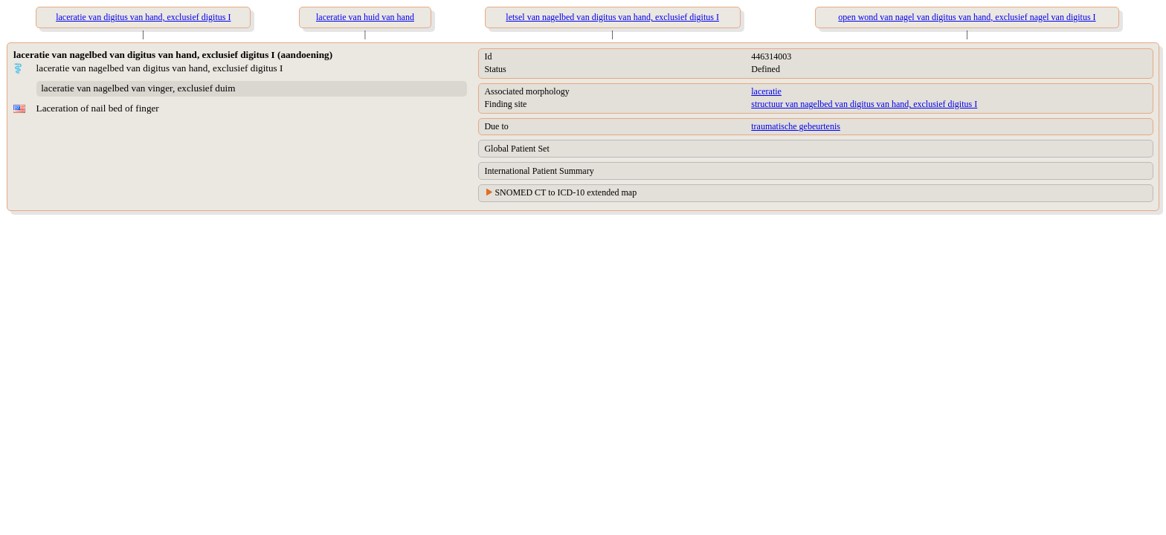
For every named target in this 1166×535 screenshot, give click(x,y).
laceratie (766, 91)
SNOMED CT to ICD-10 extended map (566, 192)
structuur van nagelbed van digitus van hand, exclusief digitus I (864, 104)
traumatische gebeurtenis (795, 126)
